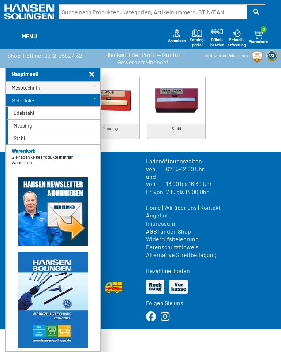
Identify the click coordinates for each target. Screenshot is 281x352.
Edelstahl (24, 113)
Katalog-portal (197, 37)
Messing (23, 125)
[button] (256, 11)
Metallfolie (23, 100)
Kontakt (210, 207)
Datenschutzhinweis (172, 246)
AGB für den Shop (168, 231)
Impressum (160, 223)
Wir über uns (180, 207)
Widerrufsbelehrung (172, 238)
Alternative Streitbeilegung (181, 254)
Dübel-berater (217, 37)
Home (153, 207)
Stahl (19, 138)
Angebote (159, 215)
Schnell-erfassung (237, 37)
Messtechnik (26, 87)
